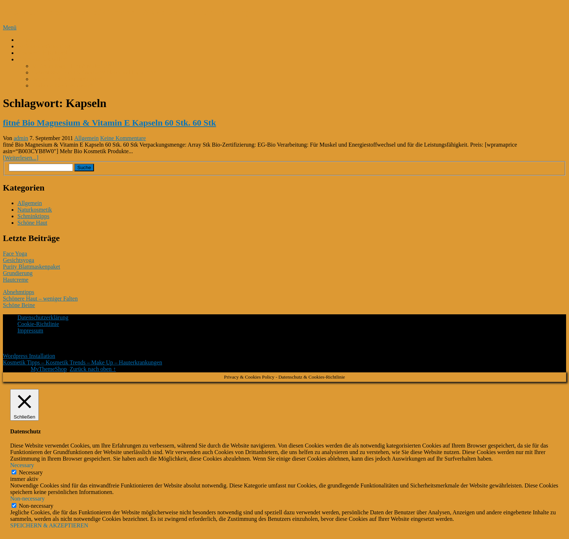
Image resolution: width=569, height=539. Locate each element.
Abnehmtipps (18, 292)
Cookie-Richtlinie (38, 324)
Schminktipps (33, 216)
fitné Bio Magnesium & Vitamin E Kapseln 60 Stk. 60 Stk (109, 122)
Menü (9, 27)
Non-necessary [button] (27, 498)
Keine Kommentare (123, 138)
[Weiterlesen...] (20, 158)
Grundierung (18, 273)
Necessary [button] (22, 465)
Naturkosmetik (34, 210)
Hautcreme (15, 280)
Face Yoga (15, 253)
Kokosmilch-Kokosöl (42, 53)
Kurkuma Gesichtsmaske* (62, 85)
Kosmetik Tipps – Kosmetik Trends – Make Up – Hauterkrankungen (130, 12)
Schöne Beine (19, 305)
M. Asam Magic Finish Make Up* (72, 66)
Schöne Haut (32, 223)
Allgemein (86, 138)
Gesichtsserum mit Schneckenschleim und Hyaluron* (94, 72)
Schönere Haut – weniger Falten (40, 298)
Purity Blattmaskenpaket (31, 267)
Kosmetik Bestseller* (42, 59)
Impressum (30, 330)
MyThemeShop (48, 369)
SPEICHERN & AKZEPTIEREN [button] (49, 525)
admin (21, 138)
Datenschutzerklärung (42, 317)
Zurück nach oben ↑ (93, 369)
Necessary (31, 472)
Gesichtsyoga (18, 260)
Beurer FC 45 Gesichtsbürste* (67, 79)
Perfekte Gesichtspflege (45, 46)
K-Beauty (28, 40)
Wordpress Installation (29, 356)
